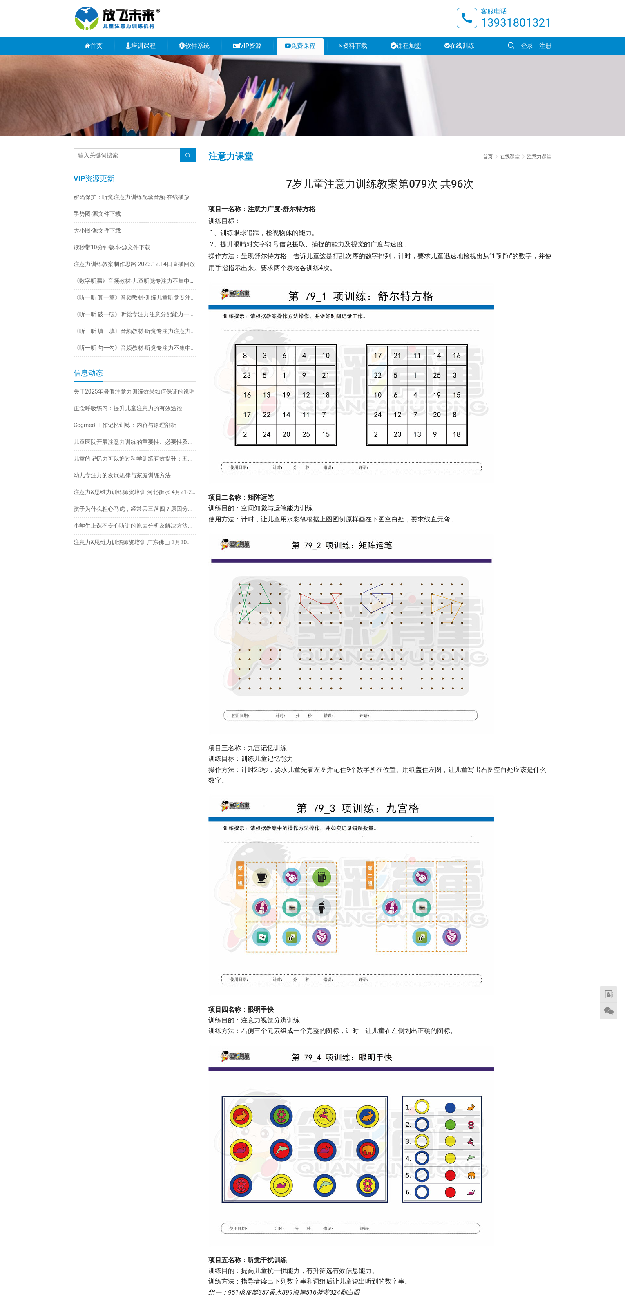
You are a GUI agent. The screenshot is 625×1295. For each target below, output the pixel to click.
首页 (94, 45)
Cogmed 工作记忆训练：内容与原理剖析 (125, 425)
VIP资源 (247, 45)
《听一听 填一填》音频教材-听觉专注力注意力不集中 (135, 331)
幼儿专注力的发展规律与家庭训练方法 (122, 475)
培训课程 (141, 45)
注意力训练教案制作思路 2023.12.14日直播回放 (134, 264)
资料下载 (353, 45)
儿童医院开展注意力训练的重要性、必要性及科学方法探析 (135, 441)
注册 (545, 45)
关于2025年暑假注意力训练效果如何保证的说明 (134, 391)
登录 (527, 45)
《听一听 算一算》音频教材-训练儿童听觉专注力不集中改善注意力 (135, 297)
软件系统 (194, 45)
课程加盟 (406, 45)
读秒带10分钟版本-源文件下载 (112, 247)
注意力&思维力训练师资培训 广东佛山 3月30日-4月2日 (135, 542)
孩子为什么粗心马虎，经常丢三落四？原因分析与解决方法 (135, 508)
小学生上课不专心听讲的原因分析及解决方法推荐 (135, 525)
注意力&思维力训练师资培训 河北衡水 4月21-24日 (135, 492)
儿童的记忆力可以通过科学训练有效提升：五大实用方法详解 (135, 458)
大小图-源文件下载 (97, 230)
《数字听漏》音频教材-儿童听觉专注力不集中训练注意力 (135, 280)
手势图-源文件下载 (97, 213)
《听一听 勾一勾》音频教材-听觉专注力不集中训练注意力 (135, 347)
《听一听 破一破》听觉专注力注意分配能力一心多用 (135, 314)
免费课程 (300, 45)
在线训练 (459, 45)
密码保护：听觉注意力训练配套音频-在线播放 (132, 197)
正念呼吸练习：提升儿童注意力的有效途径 (128, 408)
